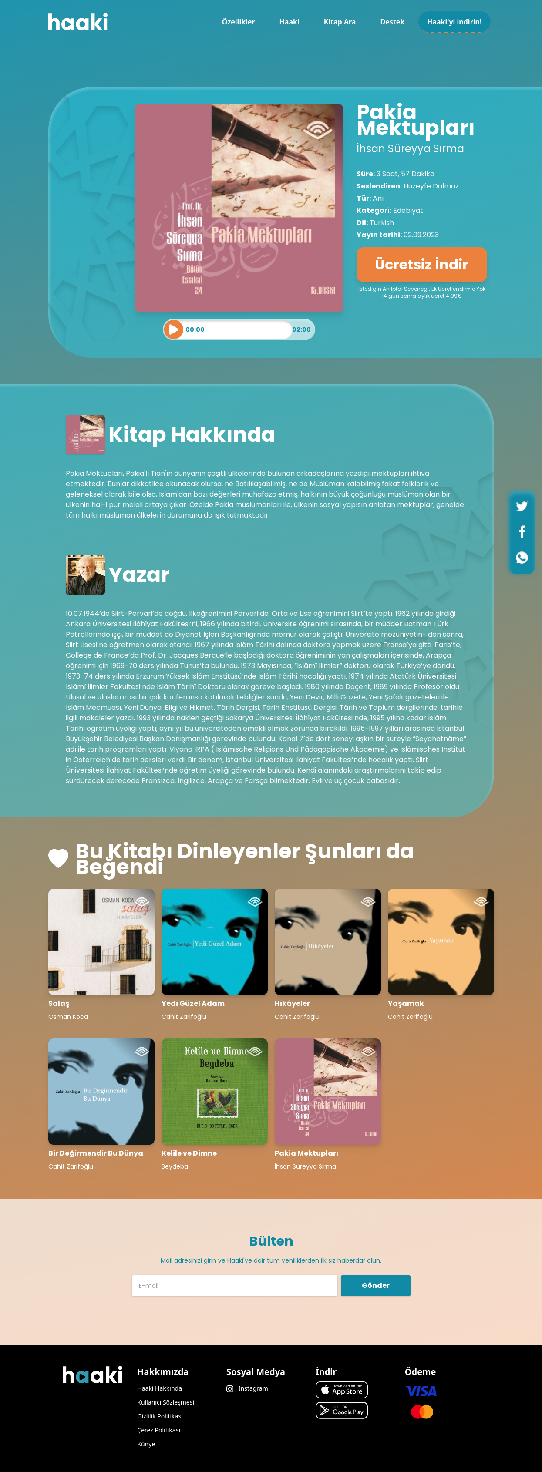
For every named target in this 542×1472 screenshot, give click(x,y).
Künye (146, 1444)
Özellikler (238, 22)
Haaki (289, 22)
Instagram (247, 1388)
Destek (392, 22)
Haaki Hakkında (159, 1388)
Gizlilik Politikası (159, 1416)
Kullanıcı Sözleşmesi (165, 1402)
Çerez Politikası (158, 1430)
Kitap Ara (340, 22)
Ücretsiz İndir (421, 264)
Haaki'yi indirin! (454, 22)
